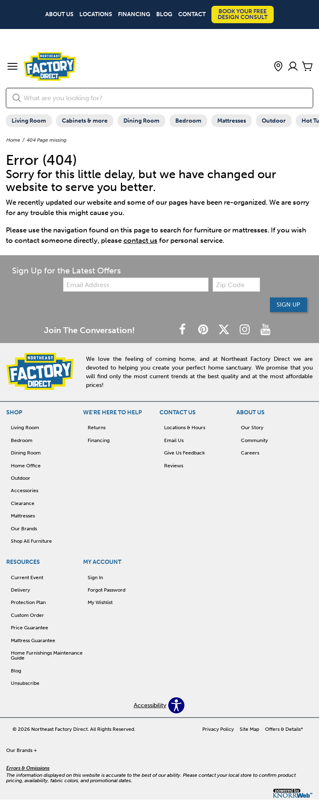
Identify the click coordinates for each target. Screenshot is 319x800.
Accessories (24, 490)
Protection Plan (28, 602)
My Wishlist (100, 602)
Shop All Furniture (31, 541)
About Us (59, 14)
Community (254, 440)
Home (13, 140)
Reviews (173, 466)
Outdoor (274, 120)
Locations (95, 14)
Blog (164, 14)
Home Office (26, 466)
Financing (134, 14)
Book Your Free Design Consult (242, 14)
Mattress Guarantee (33, 640)
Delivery (20, 590)
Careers (250, 453)
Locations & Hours (184, 427)
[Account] (293, 66)
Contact (192, 14)
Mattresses (231, 120)
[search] (159, 98)
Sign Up (288, 304)
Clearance (22, 503)
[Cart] (307, 66)
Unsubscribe (25, 683)
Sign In (95, 577)
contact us (140, 240)
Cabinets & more (85, 120)
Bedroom (188, 120)
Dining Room (141, 120)
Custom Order (27, 615)
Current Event (27, 577)
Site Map (249, 729)
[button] (12, 67)
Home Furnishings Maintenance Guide (47, 655)
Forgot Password (106, 590)
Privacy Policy (218, 729)
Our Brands (24, 529)
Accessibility (150, 705)
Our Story (252, 427)
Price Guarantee (29, 628)
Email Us (174, 440)
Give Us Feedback (184, 453)
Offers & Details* (284, 729)
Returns (97, 427)
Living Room (29, 120)
